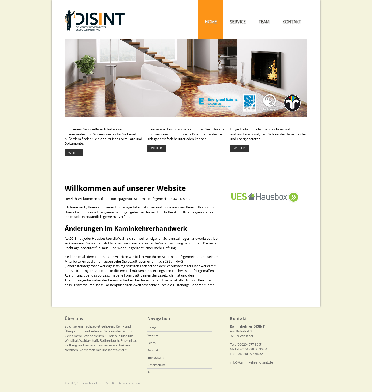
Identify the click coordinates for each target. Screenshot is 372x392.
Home (151, 327)
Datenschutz (156, 364)
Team (151, 342)
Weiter (73, 153)
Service (152, 335)
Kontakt (152, 350)
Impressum (155, 357)
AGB (150, 372)
